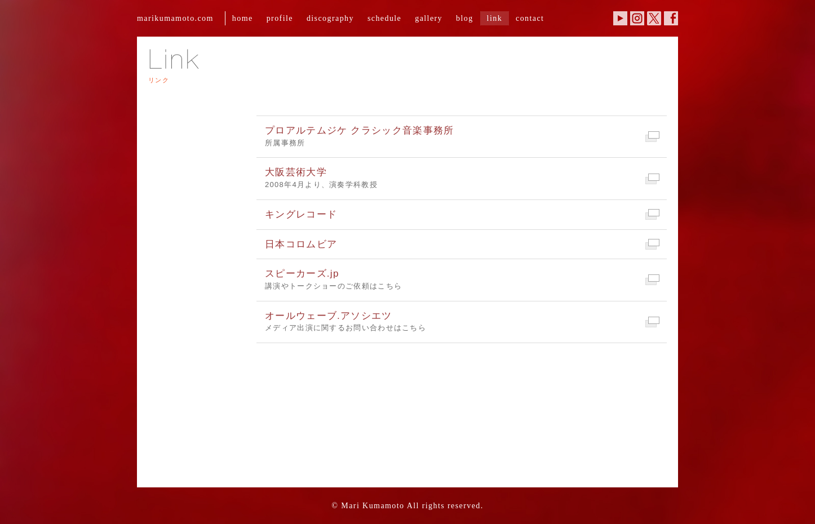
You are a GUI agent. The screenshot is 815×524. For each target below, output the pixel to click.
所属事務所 (461, 136)
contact (530, 18)
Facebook (671, 18)
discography (330, 18)
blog (464, 18)
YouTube (620, 18)
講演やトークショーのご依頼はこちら (461, 279)
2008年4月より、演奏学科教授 (461, 177)
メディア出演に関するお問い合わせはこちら (461, 321)
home (242, 18)
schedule (384, 18)
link (494, 18)
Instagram (637, 18)
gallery (428, 18)
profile (280, 18)
